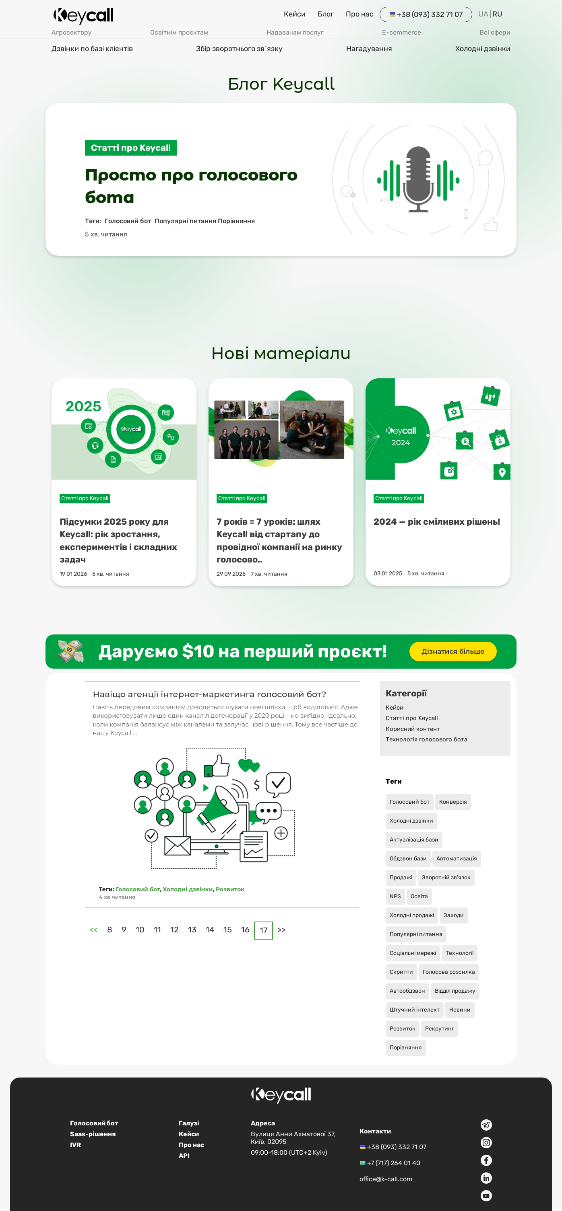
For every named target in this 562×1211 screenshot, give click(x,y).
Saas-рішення (93, 1134)
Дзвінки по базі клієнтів (92, 48)
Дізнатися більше (453, 651)
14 (210, 929)
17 (263, 930)
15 (227, 929)
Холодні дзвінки (482, 48)
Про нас (360, 14)
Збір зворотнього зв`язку (239, 48)
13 (192, 929)
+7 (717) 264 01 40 (393, 1163)
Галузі (189, 1123)
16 (245, 929)
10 (140, 929)
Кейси (295, 14)
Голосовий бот (137, 889)
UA (483, 14)
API (184, 1156)
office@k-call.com (386, 1179)
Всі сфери (494, 32)
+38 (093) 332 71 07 (430, 14)
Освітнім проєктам (179, 32)
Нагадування (369, 48)
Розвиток (230, 889)
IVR (75, 1145)
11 (157, 929)
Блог (326, 14)
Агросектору (72, 32)
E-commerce (401, 32)
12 (174, 929)
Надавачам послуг (295, 32)
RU (497, 14)
